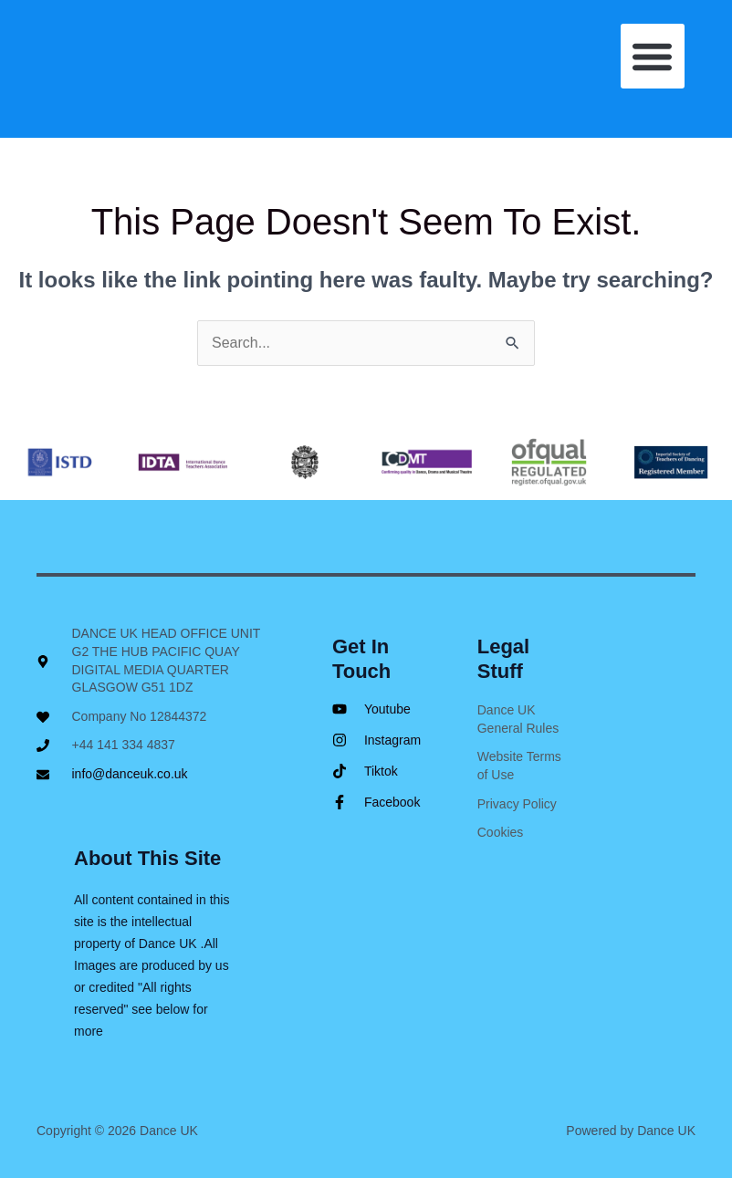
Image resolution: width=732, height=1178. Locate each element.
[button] (653, 56)
